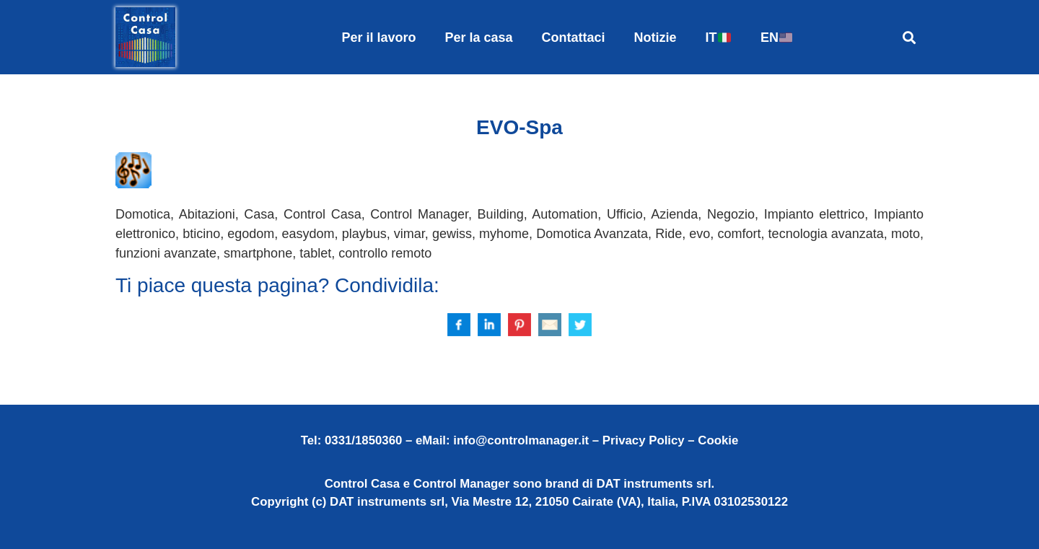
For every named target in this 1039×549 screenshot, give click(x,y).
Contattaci (573, 37)
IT (718, 37)
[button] (909, 37)
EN (776, 37)
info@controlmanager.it (521, 440)
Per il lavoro (378, 37)
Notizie (655, 37)
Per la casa (478, 37)
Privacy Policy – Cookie (670, 440)
